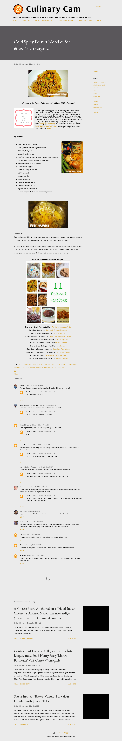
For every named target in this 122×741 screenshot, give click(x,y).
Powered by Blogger (61, 733)
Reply (22, 400)
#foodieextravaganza (99, 82)
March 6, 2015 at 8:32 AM (35, 555)
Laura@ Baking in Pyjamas (28, 467)
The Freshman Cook (63, 352)
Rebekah (22, 385)
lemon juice (96, 96)
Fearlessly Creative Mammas (56, 330)
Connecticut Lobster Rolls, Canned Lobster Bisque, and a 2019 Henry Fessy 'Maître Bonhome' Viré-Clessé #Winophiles (44, 655)
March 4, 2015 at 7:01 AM (40, 425)
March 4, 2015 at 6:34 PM (34, 545)
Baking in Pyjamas (61, 339)
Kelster (22, 545)
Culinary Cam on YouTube (43, 20)
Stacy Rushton (24, 487)
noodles (95, 101)
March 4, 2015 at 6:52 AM (48, 405)
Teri (21, 534)
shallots (95, 112)
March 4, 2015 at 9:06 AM (46, 467)
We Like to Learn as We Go (61, 327)
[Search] (99, 6)
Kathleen (23, 522)
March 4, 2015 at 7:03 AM (41, 445)
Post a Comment (26, 638)
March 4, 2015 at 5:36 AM (35, 385)
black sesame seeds (99, 85)
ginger (95, 93)
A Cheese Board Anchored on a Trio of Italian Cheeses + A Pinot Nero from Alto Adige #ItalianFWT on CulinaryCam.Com (45, 613)
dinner (95, 88)
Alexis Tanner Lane (26, 445)
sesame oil (96, 110)
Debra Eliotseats (25, 425)
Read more (72, 638)
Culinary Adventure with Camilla (60, 336)
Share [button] (95, 71)
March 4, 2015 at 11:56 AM (31, 511)
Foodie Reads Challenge (66, 20)
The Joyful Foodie (59, 333)
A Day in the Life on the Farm (56, 355)
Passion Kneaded (62, 358)
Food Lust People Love (61, 349)
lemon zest (96, 99)
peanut (95, 104)
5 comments (25, 684)
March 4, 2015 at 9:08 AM (39, 487)
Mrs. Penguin (61, 346)
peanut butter (97, 107)
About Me (26, 20)
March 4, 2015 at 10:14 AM (46, 431)
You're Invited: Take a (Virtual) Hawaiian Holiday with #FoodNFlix (41, 698)
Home (15, 20)
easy (94, 90)
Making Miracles (61, 343)
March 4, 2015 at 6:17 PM (32, 534)
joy (21, 511)
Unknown (23, 555)
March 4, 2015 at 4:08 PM (35, 522)
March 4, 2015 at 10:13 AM (46, 392)
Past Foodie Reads (85, 20)
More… (99, 20)
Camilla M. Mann (31, 392)
